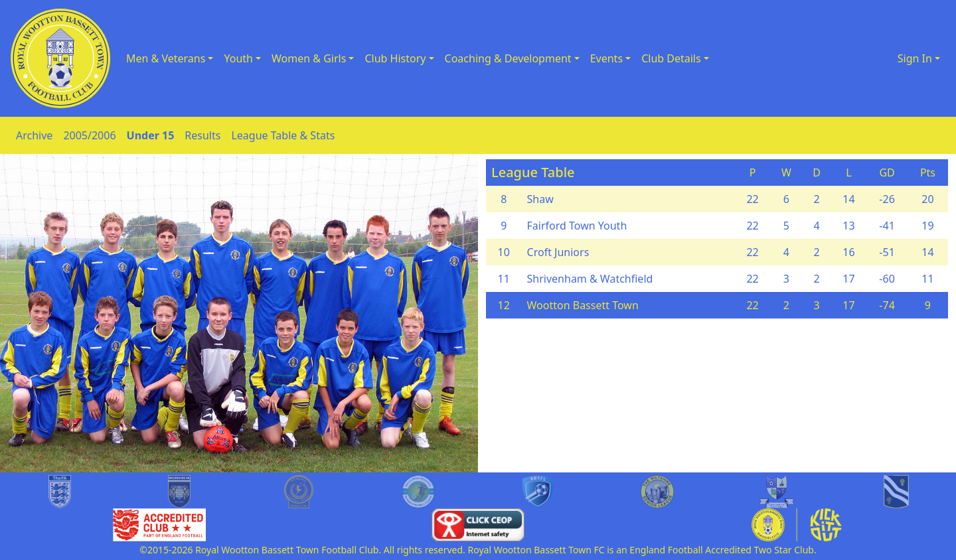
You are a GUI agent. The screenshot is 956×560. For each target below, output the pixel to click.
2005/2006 (89, 135)
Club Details (671, 58)
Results (202, 135)
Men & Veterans (165, 58)
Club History (395, 58)
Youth (238, 58)
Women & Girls (309, 58)
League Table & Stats (283, 135)
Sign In (915, 58)
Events (606, 58)
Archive (34, 135)
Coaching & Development (508, 58)
